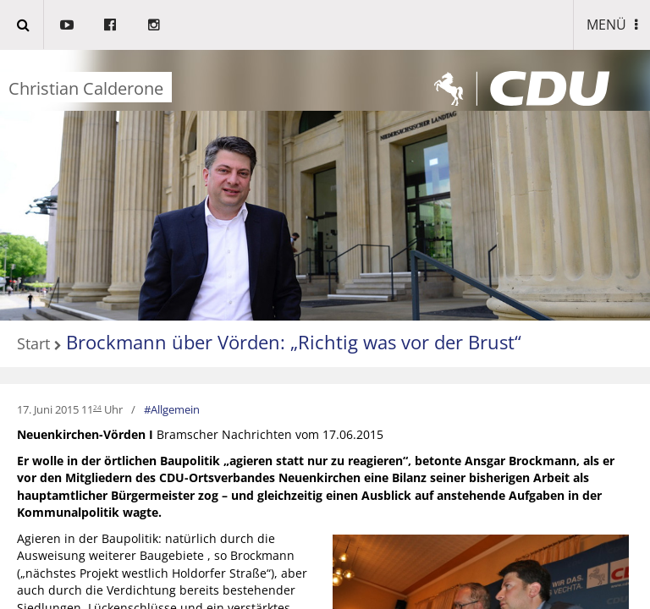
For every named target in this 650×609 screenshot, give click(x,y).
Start (33, 344)
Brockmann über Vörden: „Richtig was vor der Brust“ (293, 341)
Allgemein (175, 409)
